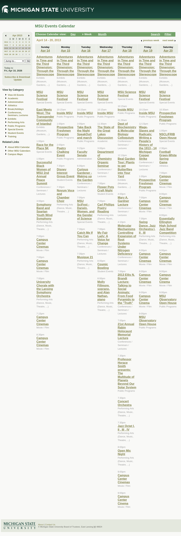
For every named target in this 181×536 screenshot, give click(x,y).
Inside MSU (65, 113)
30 (16, 54)
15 (13, 48)
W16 (6, 48)
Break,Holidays (16, 109)
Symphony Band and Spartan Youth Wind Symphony (44, 211)
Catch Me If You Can (85, 234)
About (41, 524)
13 (29, 45)
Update (18, 79)
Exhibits (12, 119)
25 (23, 51)
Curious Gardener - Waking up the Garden (84, 175)
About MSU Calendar (19, 147)
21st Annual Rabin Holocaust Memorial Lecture (126, 331)
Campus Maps (15, 154)
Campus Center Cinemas (42, 243)
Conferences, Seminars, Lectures (18, 114)
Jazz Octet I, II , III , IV (126, 427)
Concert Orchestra (124, 403)
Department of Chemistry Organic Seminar (105, 159)
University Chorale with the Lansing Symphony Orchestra (45, 289)
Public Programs (16, 126)
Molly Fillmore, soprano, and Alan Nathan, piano (103, 290)
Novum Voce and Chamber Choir (65, 196)
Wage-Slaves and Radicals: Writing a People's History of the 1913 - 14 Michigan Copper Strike (148, 142)
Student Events (16, 133)
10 (20, 45)
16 (16, 48)
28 (10, 54)
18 (23, 48)
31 (10, 42)
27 (29, 51)
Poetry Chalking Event (63, 152)
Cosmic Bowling (103, 266)
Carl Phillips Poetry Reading (105, 208)
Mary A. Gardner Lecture (123, 201)
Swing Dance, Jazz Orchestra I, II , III (147, 227)
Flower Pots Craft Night (105, 188)
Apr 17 (106, 50)
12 (26, 45)
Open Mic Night (124, 452)
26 (26, 51)
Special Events (15, 129)
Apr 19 (147, 50)
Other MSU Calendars (19, 151)
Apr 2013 (17, 35)
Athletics (12, 105)
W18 (6, 54)
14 (10, 48)
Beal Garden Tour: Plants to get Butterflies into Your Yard (126, 167)
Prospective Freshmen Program (65, 130)
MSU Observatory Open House (147, 320)
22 (13, 51)
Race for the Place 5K (44, 146)
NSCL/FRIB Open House (167, 136)
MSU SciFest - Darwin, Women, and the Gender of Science (85, 209)
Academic (13, 98)
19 (26, 48)
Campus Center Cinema (123, 500)
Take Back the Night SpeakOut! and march (84, 132)
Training (12, 136)
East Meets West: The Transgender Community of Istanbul (45, 116)
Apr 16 (85, 50)
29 (13, 54)
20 (29, 48)
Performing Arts (16, 122)
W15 (6, 45)
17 (20, 48)
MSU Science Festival (42, 95)
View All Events (16, 95)
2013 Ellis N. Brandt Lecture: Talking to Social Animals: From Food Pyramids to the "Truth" (126, 288)
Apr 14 (45, 50)
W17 (6, 51)
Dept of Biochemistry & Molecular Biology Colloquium (127, 130)
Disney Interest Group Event (65, 173)
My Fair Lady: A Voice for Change (103, 238)
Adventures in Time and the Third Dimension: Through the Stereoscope (45, 65)
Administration (15, 102)
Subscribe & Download (17, 77)
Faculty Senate (82, 153)
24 (20, 51)
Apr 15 (65, 50)
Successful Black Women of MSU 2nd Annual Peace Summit (44, 173)
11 (23, 45)
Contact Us (50, 524)
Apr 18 (126, 50)
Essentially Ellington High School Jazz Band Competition (167, 225)
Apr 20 (168, 50)
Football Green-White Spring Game (168, 157)
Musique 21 (85, 257)
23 (16, 51)
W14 (6, 42)
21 (10, 51)
